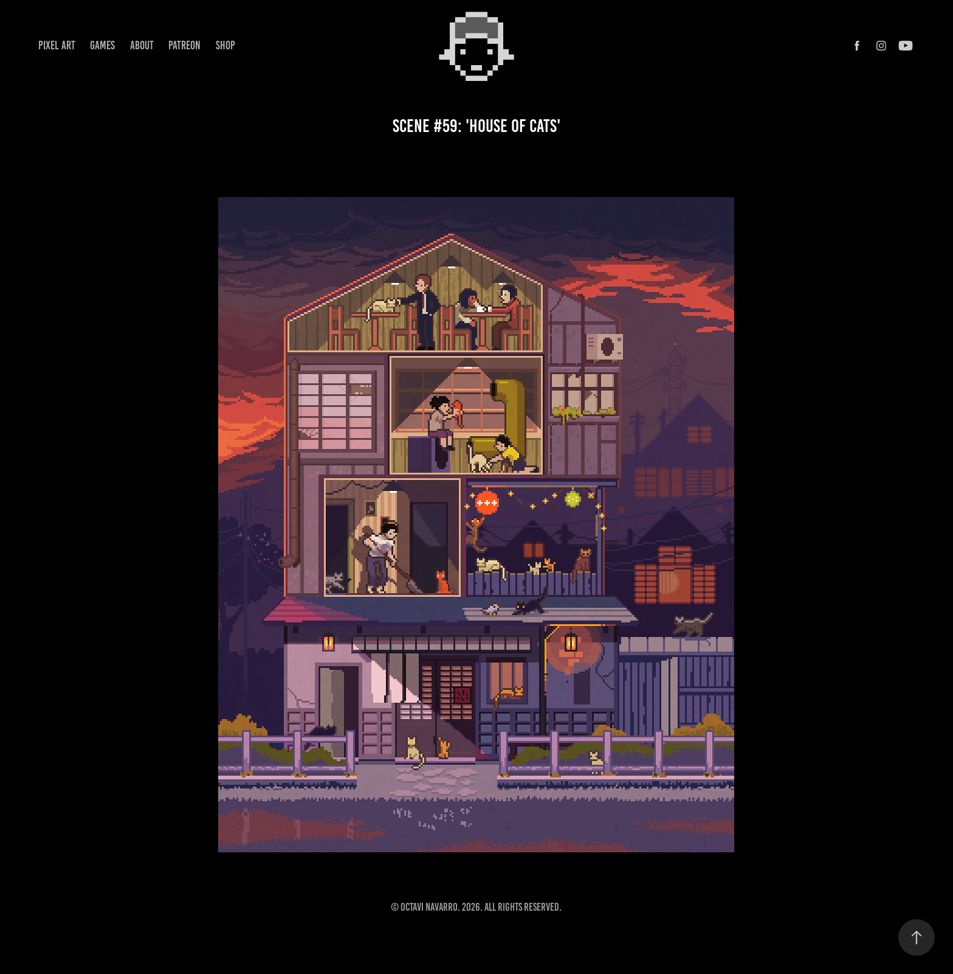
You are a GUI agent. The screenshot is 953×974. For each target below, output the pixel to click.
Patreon (184, 45)
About (142, 45)
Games (102, 45)
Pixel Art (56, 45)
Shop (225, 45)
